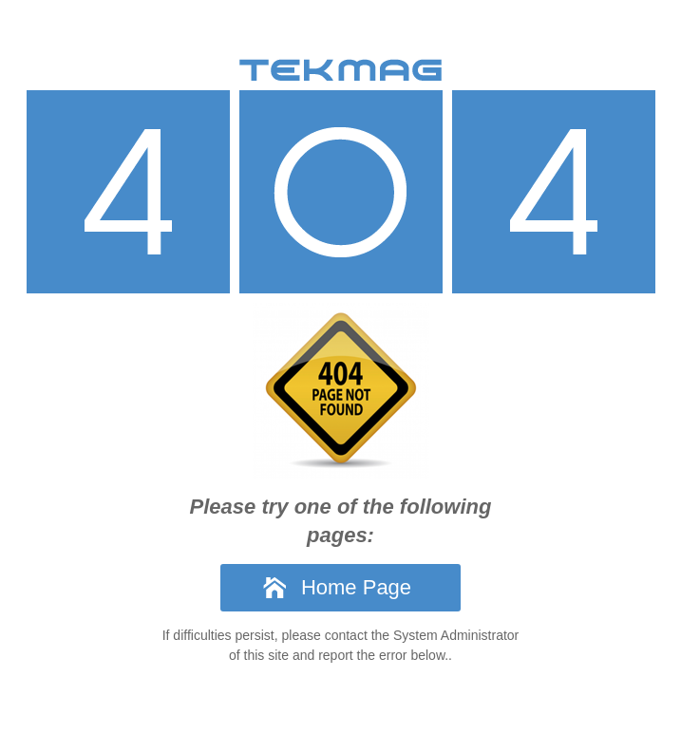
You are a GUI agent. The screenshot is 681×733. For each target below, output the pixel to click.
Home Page (356, 587)
